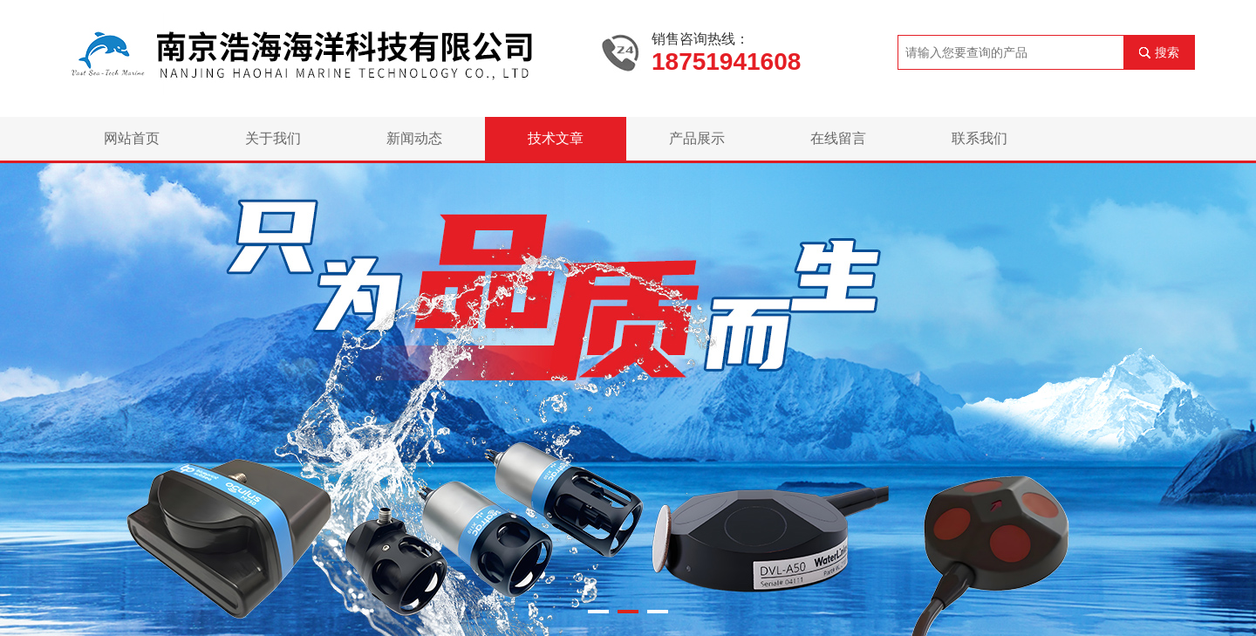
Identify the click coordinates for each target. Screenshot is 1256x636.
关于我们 (273, 138)
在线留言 (838, 138)
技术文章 (556, 138)
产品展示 (697, 138)
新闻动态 (414, 138)
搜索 (1167, 52)
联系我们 (979, 138)
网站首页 (132, 138)
